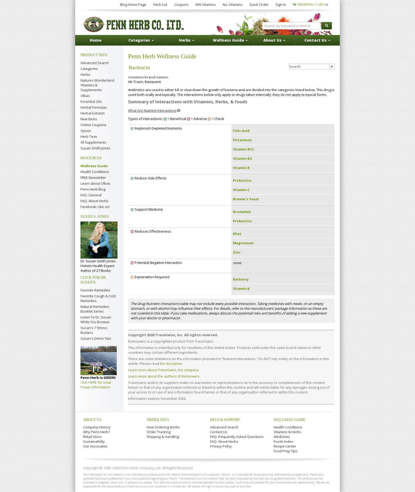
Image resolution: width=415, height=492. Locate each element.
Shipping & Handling (163, 436)
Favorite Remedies (95, 290)
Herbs (85, 74)
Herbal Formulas (93, 107)
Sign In (281, 4)
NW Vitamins (206, 4)
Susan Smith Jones (95, 148)
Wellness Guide (94, 165)
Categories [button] (141, 40)
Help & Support (225, 420)
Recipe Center (285, 446)
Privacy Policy (221, 446)
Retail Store (92, 436)
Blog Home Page (133, 4)
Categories (89, 68)
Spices (85, 130)
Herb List (160, 4)
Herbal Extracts (92, 113)
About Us (92, 420)
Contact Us (218, 431)
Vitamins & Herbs (287, 431)
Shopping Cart (312, 4)
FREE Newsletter (93, 177)
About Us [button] (274, 40)
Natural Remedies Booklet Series (94, 309)
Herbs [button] (186, 40)
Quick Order (259, 4)
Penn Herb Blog (92, 189)
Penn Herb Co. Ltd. (134, 24)
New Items (88, 119)
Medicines (282, 436)
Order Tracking (158, 431)
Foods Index (283, 441)
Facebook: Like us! (95, 206)
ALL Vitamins (232, 4)
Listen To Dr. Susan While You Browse (95, 319)
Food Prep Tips (285, 451)
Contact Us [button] (317, 40)
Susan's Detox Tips (95, 338)
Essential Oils (91, 101)
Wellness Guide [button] (230, 40)
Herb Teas (88, 136)
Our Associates (95, 446)
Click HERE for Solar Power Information (95, 384)
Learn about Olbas (95, 183)
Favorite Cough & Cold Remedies (98, 298)
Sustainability (94, 441)
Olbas (85, 95)
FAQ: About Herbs (94, 200)
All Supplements (93, 142)
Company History (97, 427)
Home (95, 40)
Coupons (181, 4)
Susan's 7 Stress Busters (93, 330)
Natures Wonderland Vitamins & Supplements (97, 85)
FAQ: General (91, 195)
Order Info (158, 420)
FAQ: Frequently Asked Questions (237, 436)
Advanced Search (94, 62)
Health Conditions (94, 171)
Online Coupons (93, 124)
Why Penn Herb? (96, 431)
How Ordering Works (163, 427)
